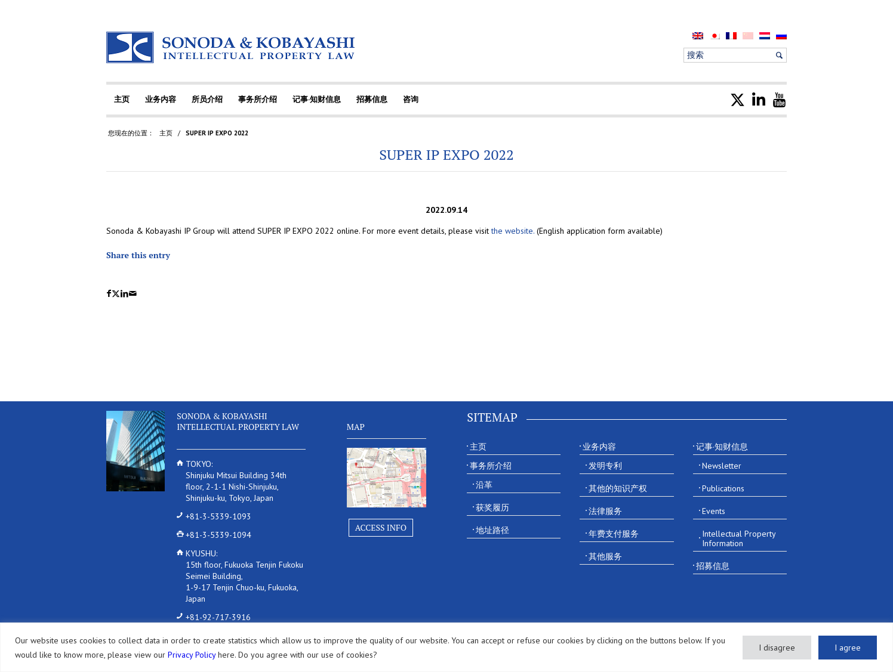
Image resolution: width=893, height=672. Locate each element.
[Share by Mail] (133, 293)
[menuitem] (697, 35)
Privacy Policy (191, 654)
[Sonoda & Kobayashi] (231, 47)
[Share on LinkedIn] (124, 293)
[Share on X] (116, 293)
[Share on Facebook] (109, 293)
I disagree (777, 647)
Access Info (381, 527)
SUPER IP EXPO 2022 (446, 154)
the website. (512, 230)
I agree (848, 647)
